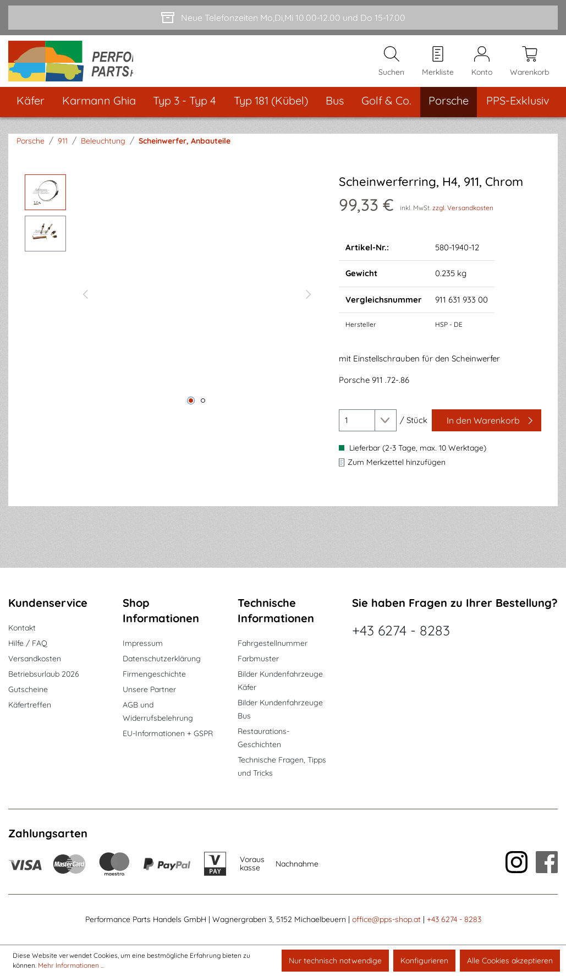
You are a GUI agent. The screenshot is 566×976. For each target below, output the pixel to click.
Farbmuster (258, 659)
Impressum (143, 644)
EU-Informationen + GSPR (168, 734)
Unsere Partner (149, 690)
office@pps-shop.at (386, 920)
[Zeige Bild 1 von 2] (191, 411)
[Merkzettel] (438, 66)
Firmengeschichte (154, 674)
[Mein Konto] (482, 66)
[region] (171, 303)
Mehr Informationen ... (71, 965)
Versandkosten (34, 659)
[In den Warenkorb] (486, 431)
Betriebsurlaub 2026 (43, 674)
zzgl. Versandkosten (462, 217)
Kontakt (22, 628)
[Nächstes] (308, 303)
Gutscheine (28, 690)
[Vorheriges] (85, 303)
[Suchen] (391, 66)
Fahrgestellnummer (272, 644)
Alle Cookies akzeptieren (510, 961)
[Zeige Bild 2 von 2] (203, 411)
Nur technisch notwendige (335, 961)
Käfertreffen (29, 705)
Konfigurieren (424, 961)
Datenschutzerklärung (162, 659)
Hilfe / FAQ (27, 644)
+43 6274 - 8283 (401, 630)
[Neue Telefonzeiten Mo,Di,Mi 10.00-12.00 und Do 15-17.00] (283, 18)
